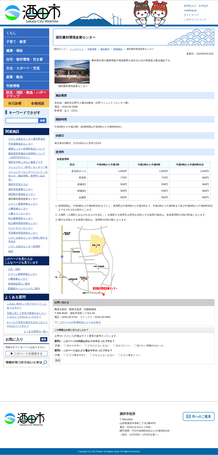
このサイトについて (195, 19)
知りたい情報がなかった (150, 345)
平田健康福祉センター (20, 143)
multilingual (190, 10)
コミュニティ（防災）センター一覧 (28, 167)
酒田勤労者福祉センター (21, 194)
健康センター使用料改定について (26, 148)
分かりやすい (74, 345)
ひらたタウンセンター (20, 228)
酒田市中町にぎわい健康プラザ (25, 162)
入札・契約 (14, 269)
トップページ (77, 49)
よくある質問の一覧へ (36, 331)
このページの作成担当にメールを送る (80, 322)
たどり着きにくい (130, 355)
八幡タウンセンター (19, 213)
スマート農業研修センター (23, 203)
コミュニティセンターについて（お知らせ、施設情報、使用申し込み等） (28, 176)
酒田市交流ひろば (18, 184)
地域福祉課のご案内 (19, 283)
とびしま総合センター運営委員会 (26, 138)
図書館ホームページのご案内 (24, 288)
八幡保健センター (18, 208)
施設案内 (105, 49)
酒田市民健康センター (20, 189)
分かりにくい (123, 345)
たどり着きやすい (76, 355)
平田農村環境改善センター (23, 232)
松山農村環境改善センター (23, 223)
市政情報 (92, 49)
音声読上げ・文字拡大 (196, 5)
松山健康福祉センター (20, 218)
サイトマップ (191, 15)
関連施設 (118, 49)
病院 (10, 251)
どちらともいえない (99, 345)
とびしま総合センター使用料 (24, 246)
